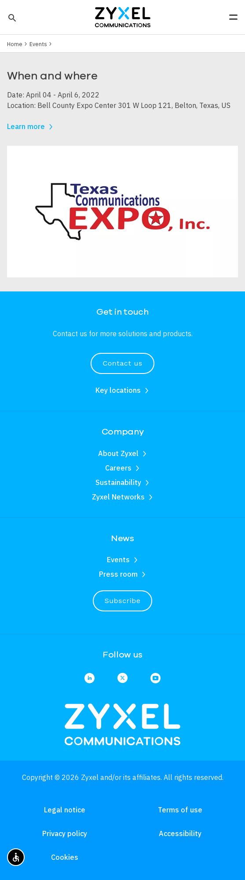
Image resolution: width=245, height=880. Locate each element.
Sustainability (118, 482)
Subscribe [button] (123, 600)
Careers (118, 467)
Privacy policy (64, 833)
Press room (118, 574)
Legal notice (64, 809)
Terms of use (180, 809)
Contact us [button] (122, 363)
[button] (11, 17)
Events (38, 43)
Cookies (64, 857)
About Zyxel (118, 453)
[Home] (122, 16)
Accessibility (180, 833)
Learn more (26, 126)
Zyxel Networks (118, 496)
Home (14, 43)
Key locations (118, 390)
